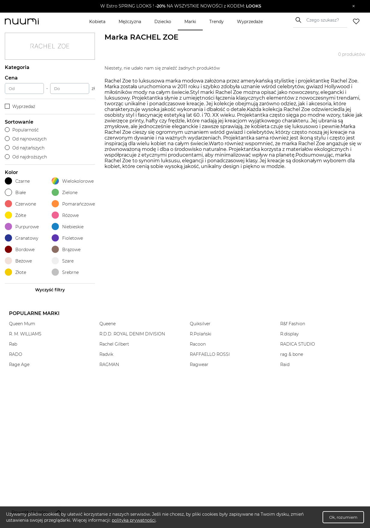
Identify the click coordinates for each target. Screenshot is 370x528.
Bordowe (20, 249)
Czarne (17, 181)
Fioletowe (67, 238)
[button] (180, 6)
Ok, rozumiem (343, 517)
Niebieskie (67, 226)
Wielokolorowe (73, 181)
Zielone (64, 192)
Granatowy (21, 238)
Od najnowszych (26, 139)
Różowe (65, 215)
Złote (15, 272)
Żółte (15, 215)
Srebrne (65, 272)
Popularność (22, 130)
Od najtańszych (24, 148)
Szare (63, 260)
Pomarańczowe (73, 203)
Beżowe (18, 260)
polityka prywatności (134, 520)
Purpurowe (22, 226)
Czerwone (20, 203)
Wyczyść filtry (50, 289)
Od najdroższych (26, 157)
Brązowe (66, 249)
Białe (15, 192)
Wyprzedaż (20, 106)
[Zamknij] (354, 6)
